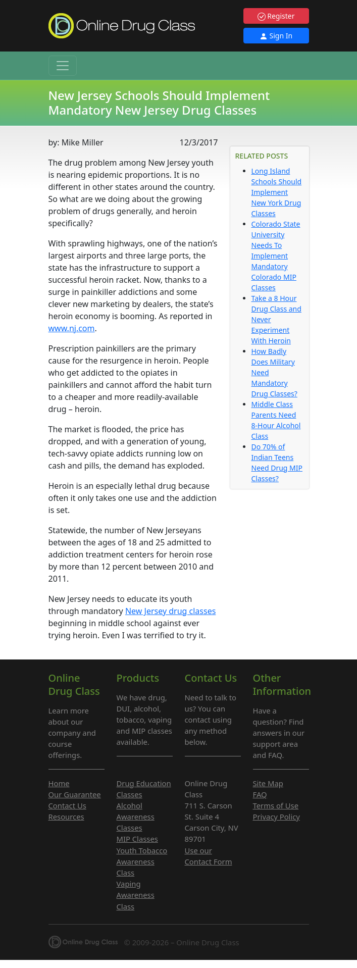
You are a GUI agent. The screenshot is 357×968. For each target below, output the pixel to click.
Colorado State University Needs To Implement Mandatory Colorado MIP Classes (275, 255)
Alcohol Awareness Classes (136, 816)
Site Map (268, 783)
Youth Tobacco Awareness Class (142, 861)
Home (59, 783)
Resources (66, 816)
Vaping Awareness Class (136, 895)
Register (276, 16)
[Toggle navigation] (62, 66)
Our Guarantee (74, 794)
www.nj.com (71, 328)
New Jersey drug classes (170, 611)
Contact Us (67, 805)
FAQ (260, 794)
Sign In (276, 35)
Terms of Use (276, 805)
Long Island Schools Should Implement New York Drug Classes (276, 192)
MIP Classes (137, 839)
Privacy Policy (276, 816)
